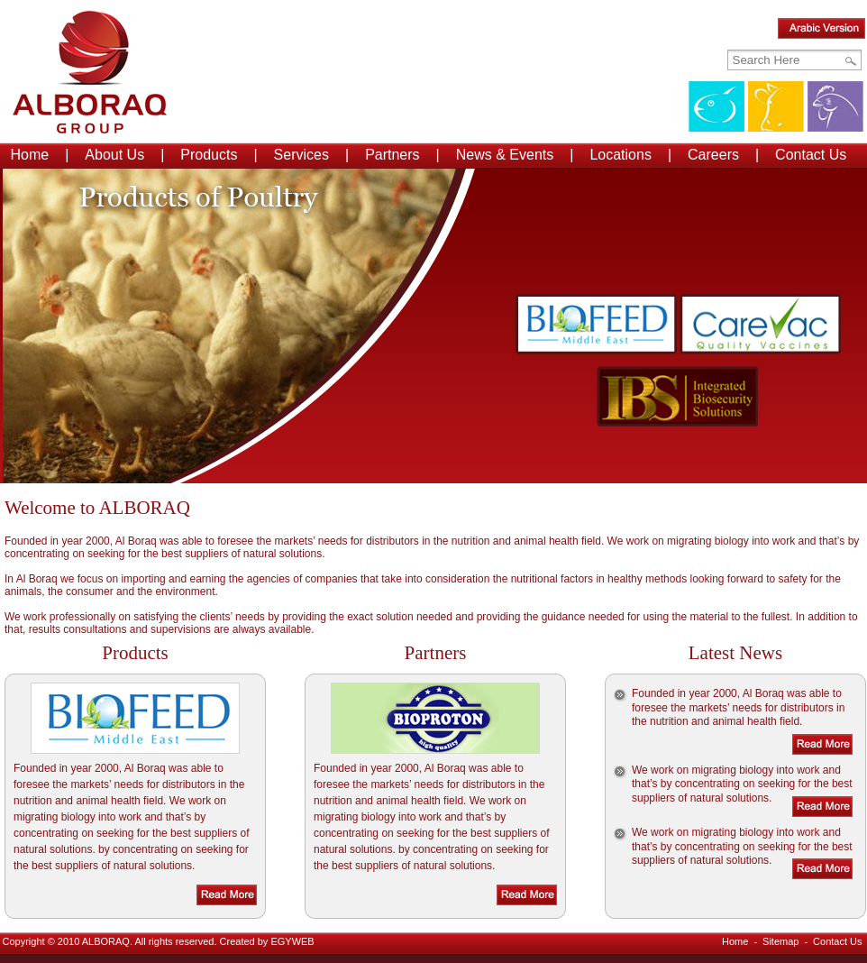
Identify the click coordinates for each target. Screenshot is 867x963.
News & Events (504, 154)
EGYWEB (292, 941)
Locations (620, 154)
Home (30, 154)
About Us (114, 154)
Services (301, 154)
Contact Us (810, 154)
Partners (392, 154)
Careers (713, 154)
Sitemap (780, 941)
